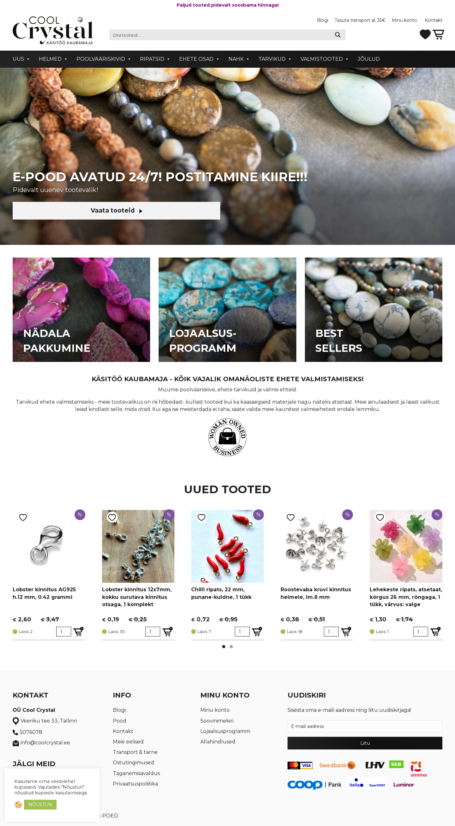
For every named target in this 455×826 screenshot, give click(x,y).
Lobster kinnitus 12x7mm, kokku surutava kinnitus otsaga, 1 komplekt (137, 597)
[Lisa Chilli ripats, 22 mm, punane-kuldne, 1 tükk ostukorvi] (257, 632)
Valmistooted (321, 59)
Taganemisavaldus (136, 773)
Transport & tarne (135, 752)
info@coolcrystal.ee (41, 743)
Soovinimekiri (217, 721)
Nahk (236, 59)
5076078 (27, 732)
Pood (119, 721)
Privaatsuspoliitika (135, 784)
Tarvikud (272, 59)
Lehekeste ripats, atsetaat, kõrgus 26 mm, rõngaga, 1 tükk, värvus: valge (406, 597)
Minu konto (405, 20)
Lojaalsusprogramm (225, 731)
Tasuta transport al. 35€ (360, 20)
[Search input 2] (220, 34)
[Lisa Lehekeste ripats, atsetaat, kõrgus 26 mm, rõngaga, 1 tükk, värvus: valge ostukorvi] (435, 632)
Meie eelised (128, 742)
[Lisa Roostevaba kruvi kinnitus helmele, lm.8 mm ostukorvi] (346, 632)
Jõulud (369, 59)
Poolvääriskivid (100, 59)
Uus (18, 59)
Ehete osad (196, 59)
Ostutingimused (133, 763)
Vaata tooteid (66, 210)
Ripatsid (152, 59)
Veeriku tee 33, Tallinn (45, 721)
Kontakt (433, 20)
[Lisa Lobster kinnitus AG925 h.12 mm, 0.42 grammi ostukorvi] (78, 632)
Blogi (322, 20)
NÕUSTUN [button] (40, 804)
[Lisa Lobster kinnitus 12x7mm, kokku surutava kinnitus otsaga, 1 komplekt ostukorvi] (167, 632)
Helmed (50, 59)
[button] (224, 646)
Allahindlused (217, 742)
